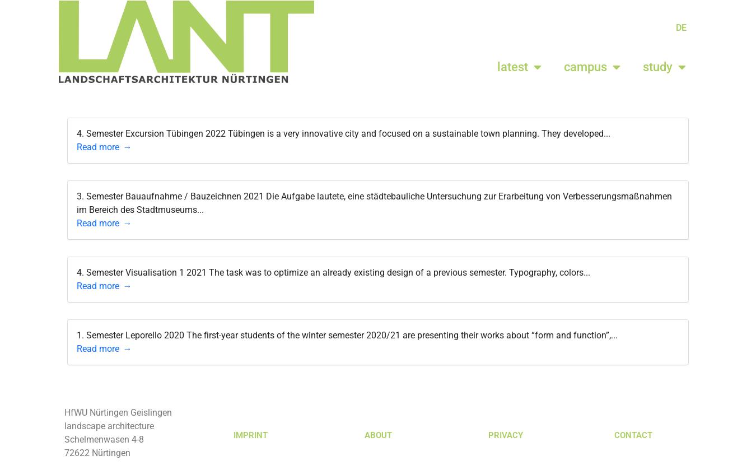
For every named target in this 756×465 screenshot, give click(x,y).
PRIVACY (505, 435)
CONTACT (633, 435)
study (664, 67)
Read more (98, 147)
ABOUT (378, 435)
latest (519, 67)
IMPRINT (251, 435)
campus (592, 67)
